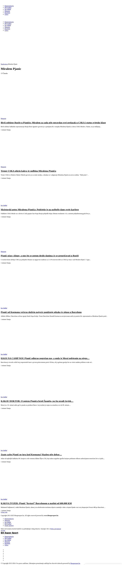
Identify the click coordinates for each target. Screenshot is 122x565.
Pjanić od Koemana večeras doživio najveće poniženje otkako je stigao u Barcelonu (41, 312)
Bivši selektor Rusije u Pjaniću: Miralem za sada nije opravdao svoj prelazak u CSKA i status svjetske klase (53, 122)
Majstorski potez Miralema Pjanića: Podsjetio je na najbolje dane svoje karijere (40, 209)
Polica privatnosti (55, 529)
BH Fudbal (8, 524)
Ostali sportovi (9, 525)
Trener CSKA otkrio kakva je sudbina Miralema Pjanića (28, 171)
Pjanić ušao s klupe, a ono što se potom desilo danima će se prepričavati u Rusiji (40, 255)
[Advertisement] (49, 50)
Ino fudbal (8, 522)
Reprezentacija (9, 519)
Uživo (6, 545)
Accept (3, 530)
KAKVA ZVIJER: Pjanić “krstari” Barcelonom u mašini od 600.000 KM (36, 503)
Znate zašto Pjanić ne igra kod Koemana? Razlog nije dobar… (31, 454)
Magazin (7, 520)
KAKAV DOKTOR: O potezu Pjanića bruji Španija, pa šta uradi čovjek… (37, 401)
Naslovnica (4, 64)
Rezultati (7, 543)
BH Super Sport (9, 18)
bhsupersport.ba (75, 563)
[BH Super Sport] (9, 2)
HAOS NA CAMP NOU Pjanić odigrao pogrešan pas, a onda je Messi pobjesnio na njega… (45, 358)
